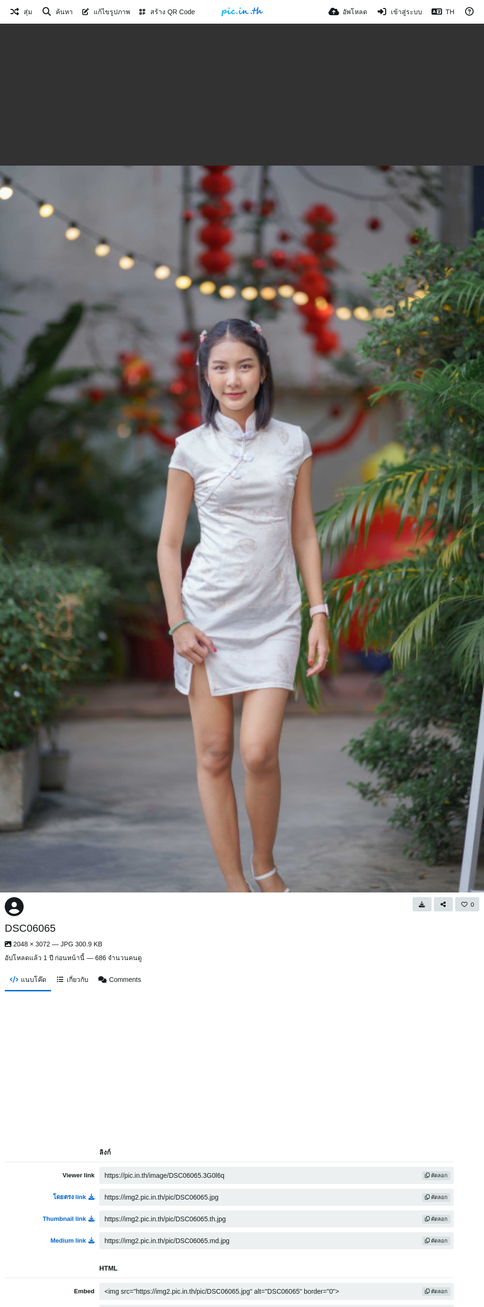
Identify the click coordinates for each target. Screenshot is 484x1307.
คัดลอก (436, 1175)
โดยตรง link (74, 1197)
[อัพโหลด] (347, 12)
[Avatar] (14, 906)
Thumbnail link (69, 1218)
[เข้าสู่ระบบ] (399, 12)
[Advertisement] (242, 94)
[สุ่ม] (20, 12)
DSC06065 (30, 928)
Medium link (73, 1240)
